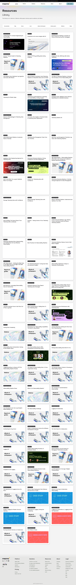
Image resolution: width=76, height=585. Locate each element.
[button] (24, 4)
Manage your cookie (69, 568)
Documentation (6, 26)
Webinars (62, 26)
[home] (6, 4)
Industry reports (53, 26)
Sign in (60, 3)
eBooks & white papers (41, 26)
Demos (22, 26)
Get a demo (70, 3)
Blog (15, 26)
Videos (71, 26)
